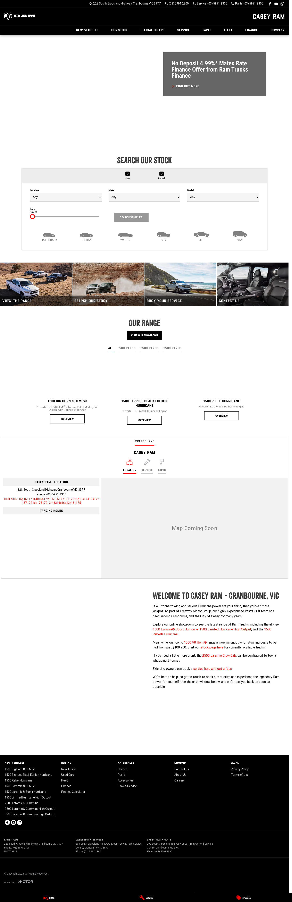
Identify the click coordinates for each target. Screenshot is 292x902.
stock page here (211, 647)
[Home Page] (19, 16)
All (110, 348)
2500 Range (149, 348)
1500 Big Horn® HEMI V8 (20, 769)
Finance (251, 30)
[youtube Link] (276, 3)
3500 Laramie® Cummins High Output (30, 814)
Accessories (125, 780)
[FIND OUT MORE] (185, 85)
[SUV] (163, 236)
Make (144, 195)
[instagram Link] (282, 3)
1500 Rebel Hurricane (18, 780)
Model (223, 195)
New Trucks (68, 769)
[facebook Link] (270, 3)
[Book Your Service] (180, 284)
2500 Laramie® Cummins (21, 803)
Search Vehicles (131, 217)
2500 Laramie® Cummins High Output (30, 809)
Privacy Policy (240, 769)
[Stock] (48, 897)
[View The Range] (36, 284)
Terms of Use (240, 775)
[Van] (240, 236)
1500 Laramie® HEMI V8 (20, 786)
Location (66, 195)
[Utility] (202, 236)
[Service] (145, 897)
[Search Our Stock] (108, 284)
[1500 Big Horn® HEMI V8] (67, 391)
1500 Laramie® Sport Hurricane (175, 629)
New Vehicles (87, 30)
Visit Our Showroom (144, 335)
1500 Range (126, 348)
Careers (179, 780)
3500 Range (172, 348)
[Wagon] (125, 236)
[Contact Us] (125, 3)
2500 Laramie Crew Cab (219, 655)
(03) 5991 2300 (56, 494)
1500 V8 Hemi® (195, 642)
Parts (207, 30)
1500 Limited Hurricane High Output (225, 629)
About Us (180, 775)
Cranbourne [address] (144, 441)
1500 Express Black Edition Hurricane (28, 775)
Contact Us (181, 769)
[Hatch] (49, 236)
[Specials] (243, 897)
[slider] (32, 216)
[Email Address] (51, 501)
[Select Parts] (162, 466)
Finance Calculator (73, 792)
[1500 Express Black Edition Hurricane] (144, 392)
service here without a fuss (212, 669)
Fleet (228, 30)
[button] (144, 89)
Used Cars (67, 775)
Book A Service (127, 786)
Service (183, 30)
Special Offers (153, 30)
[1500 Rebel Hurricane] (221, 390)
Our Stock (119, 30)
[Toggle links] (18, 881)
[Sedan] (87, 236)
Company (278, 30)
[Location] (129, 466)
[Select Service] (147, 466)
